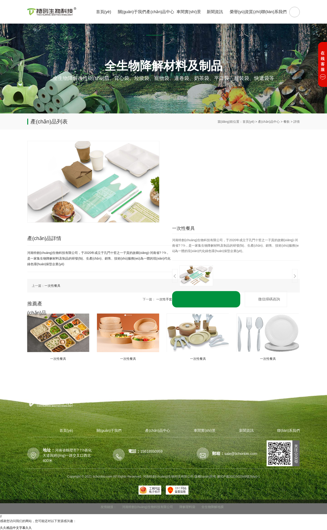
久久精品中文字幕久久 (16, 528)
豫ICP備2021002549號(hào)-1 (238, 476)
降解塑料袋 (187, 507)
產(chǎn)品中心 (269, 121)
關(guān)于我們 (109, 430)
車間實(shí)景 (205, 430)
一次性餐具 (52, 285)
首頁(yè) (248, 121)
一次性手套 (164, 299)
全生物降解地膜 (212, 507)
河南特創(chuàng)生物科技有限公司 (147, 507)
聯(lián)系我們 (288, 430)
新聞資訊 (246, 430)
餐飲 (286, 121)
